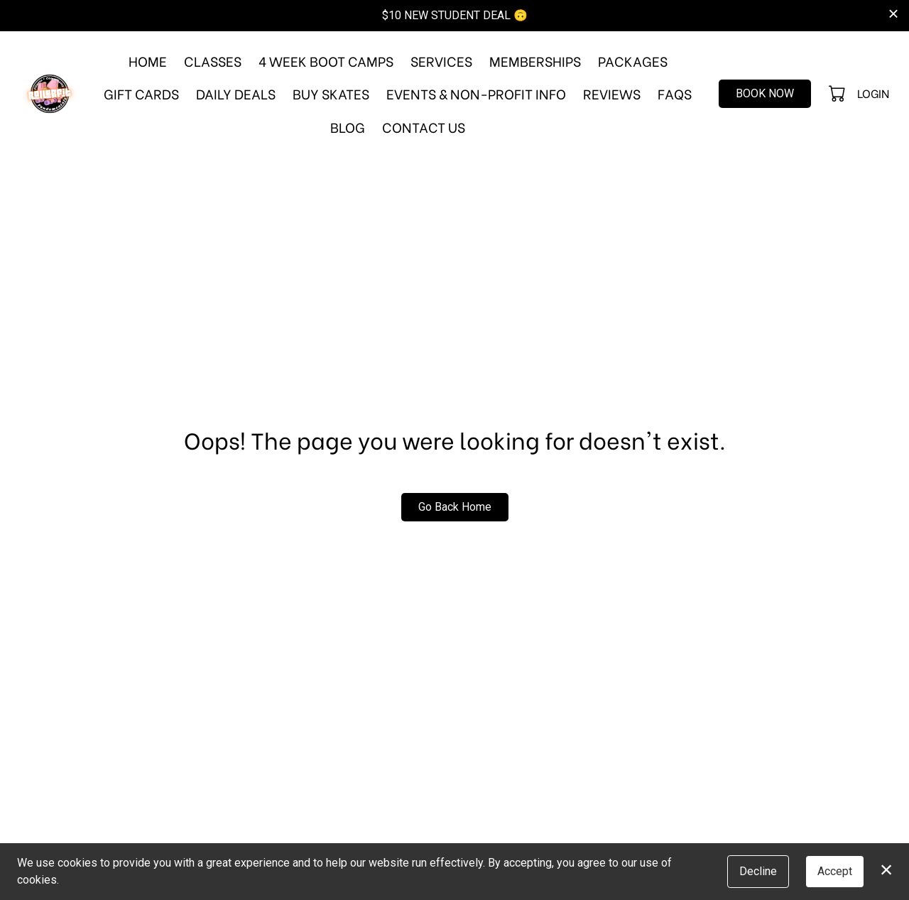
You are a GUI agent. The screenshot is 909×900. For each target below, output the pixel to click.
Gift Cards (141, 93)
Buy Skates (331, 93)
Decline (758, 871)
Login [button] (873, 93)
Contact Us (423, 126)
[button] (838, 93)
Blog (347, 126)
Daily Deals (236, 93)
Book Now (765, 93)
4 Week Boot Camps (325, 60)
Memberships (535, 60)
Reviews (612, 93)
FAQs (675, 93)
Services (441, 60)
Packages (633, 60)
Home (148, 60)
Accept (834, 871)
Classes (212, 60)
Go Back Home (454, 507)
